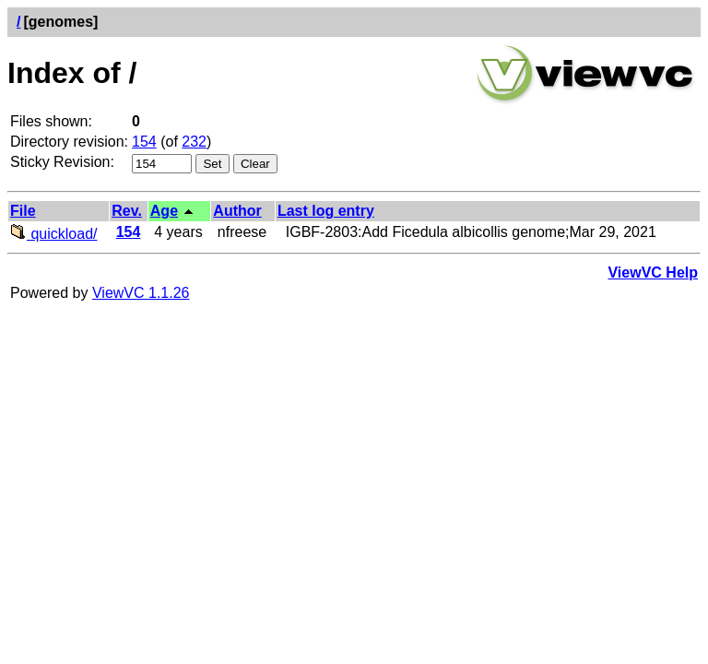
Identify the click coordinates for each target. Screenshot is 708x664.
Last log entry (325, 211)
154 (144, 141)
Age (164, 211)
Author (237, 211)
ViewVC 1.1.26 (141, 293)
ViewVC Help (653, 272)
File (23, 211)
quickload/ (54, 234)
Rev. (127, 211)
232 (194, 141)
